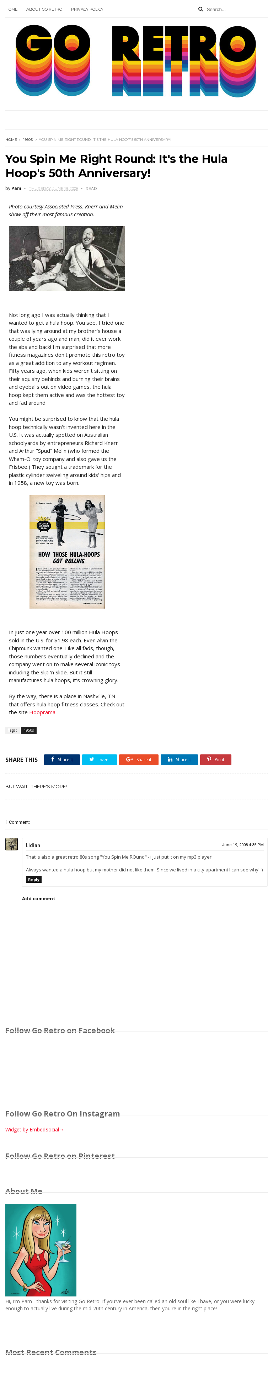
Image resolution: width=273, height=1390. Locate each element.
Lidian (33, 845)
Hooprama (42, 712)
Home (11, 9)
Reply (33, 879)
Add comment (38, 898)
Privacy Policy (87, 9)
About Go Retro (44, 9)
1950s (28, 139)
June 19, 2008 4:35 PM (243, 845)
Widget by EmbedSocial (34, 1129)
